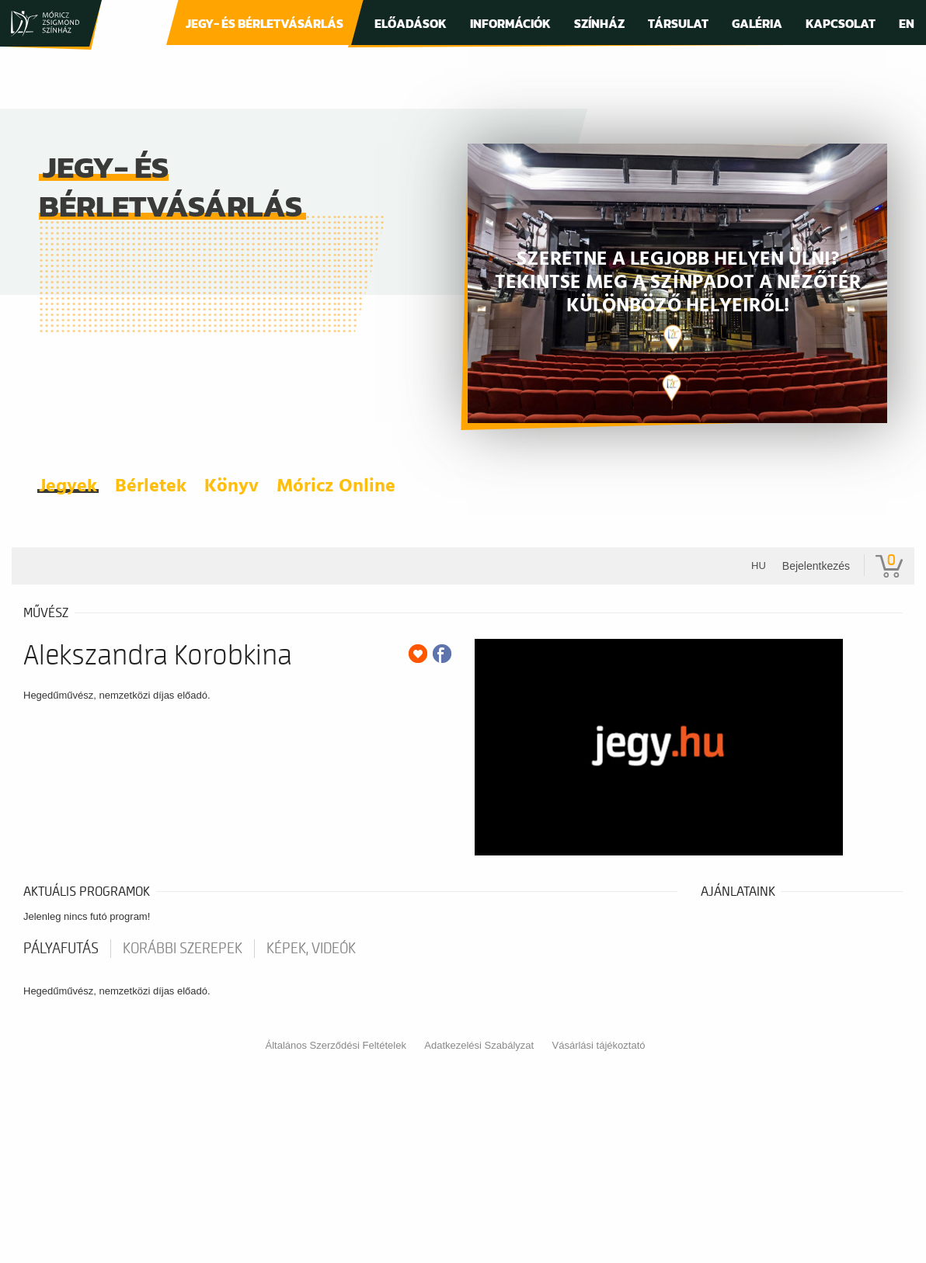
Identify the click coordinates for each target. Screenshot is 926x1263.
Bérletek (150, 486)
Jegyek (68, 486)
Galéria (757, 23)
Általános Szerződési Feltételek (336, 1045)
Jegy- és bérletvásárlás (264, 23)
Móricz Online (336, 486)
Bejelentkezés (816, 566)
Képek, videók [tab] (311, 948)
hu (758, 565)
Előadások (410, 23)
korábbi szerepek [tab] (182, 948)
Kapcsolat (841, 23)
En (906, 23)
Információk (510, 23)
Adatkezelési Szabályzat (479, 1045)
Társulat (678, 23)
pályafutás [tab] (61, 948)
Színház (599, 23)
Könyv (231, 486)
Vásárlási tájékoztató (599, 1045)
